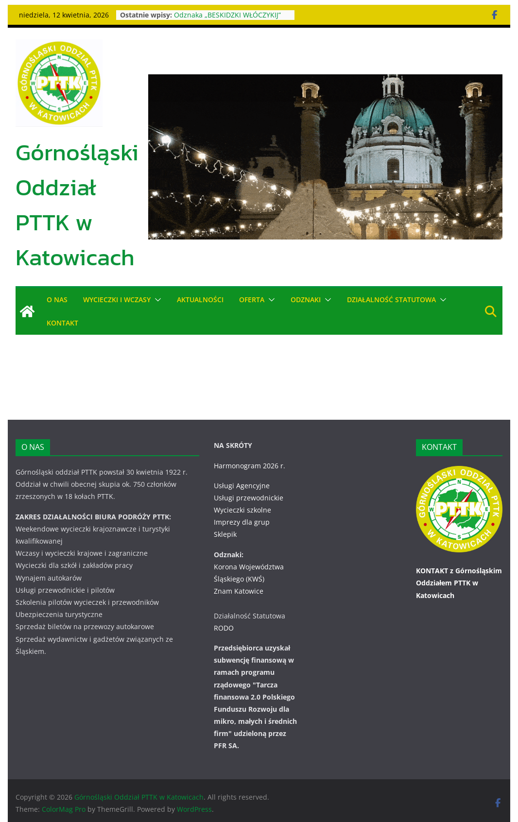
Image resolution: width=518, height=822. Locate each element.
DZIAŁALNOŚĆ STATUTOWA (392, 299)
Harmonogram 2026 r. (249, 465)
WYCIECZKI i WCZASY (117, 299)
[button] (156, 300)
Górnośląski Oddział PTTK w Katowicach (77, 204)
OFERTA (251, 299)
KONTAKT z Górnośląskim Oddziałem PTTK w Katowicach (459, 582)
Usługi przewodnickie (248, 497)
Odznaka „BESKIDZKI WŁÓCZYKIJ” (227, 14)
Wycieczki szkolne (242, 509)
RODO (224, 628)
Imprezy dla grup (242, 522)
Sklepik (225, 534)
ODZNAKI (306, 299)
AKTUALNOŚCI (200, 299)
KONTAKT (62, 322)
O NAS (57, 299)
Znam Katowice (238, 591)
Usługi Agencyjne (242, 485)
